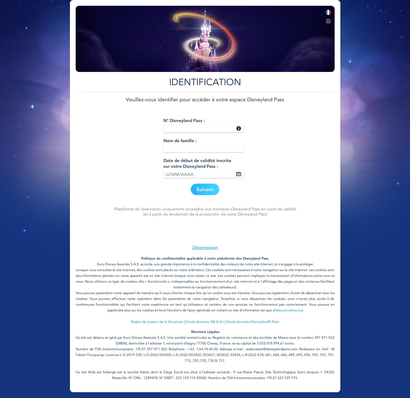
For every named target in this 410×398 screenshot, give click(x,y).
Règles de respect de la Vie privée (157, 322)
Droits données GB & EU (205, 322)
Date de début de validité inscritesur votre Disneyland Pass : (197, 163)
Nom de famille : (180, 140)
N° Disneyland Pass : (184, 120)
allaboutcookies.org (288, 310)
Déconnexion (205, 247)
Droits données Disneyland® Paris (252, 322)
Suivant (205, 189)
